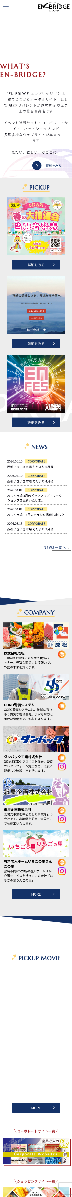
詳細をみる (36, 264)
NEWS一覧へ (55, 547)
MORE (36, 894)
